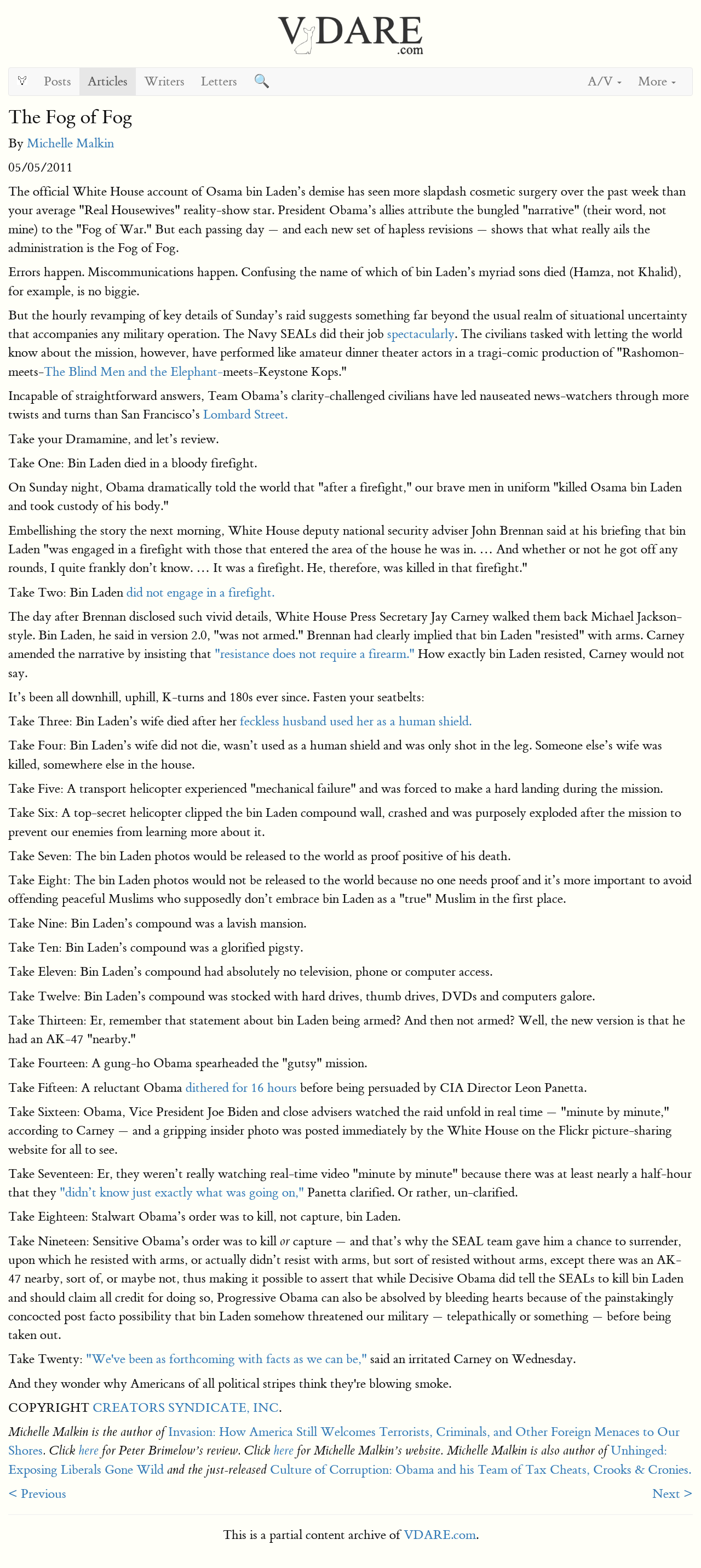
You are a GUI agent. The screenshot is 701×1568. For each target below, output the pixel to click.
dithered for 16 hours (241, 1088)
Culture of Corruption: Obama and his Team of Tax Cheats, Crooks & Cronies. (480, 1470)
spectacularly (421, 334)
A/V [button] (605, 81)
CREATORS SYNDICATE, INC (186, 1408)
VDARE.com (440, 1535)
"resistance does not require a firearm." (315, 654)
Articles (108, 81)
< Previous (37, 1494)
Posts (57, 81)
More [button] (657, 81)
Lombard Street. (245, 414)
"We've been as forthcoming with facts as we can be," (226, 1359)
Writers (164, 81)
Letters (219, 81)
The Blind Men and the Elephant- (133, 372)
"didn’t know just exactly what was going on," (182, 1192)
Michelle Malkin (70, 143)
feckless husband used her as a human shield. (356, 721)
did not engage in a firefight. (200, 592)
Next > (672, 1494)
